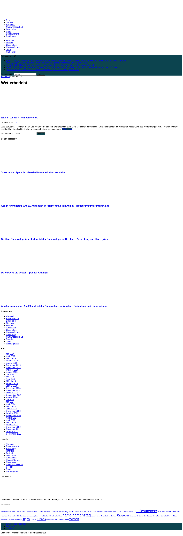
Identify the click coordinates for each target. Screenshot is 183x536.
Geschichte (11, 29)
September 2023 (13, 416)
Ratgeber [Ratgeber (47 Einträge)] (123, 515)
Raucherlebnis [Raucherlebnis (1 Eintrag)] (134, 516)
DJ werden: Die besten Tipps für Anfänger (24, 272)
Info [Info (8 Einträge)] (172, 511)
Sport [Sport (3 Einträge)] (170, 516)
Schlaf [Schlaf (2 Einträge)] (141, 516)
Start (8, 20)
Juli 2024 (10, 400)
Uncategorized (12, 344)
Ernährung (11, 36)
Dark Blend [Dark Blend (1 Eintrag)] (47, 511)
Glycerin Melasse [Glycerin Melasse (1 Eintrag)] (128, 511)
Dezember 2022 (13, 427)
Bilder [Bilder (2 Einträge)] (24, 512)
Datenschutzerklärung (16, 524)
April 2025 (10, 379)
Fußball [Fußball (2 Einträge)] (86, 512)
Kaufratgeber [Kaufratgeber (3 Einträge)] (6, 516)
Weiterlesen (67, 129)
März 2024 (11, 406)
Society (9, 22)
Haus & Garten (13, 47)
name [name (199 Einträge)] (67, 515)
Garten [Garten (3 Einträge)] (92, 512)
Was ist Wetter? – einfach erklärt (19, 117)
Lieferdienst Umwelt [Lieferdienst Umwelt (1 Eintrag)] (22, 516)
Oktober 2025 (12, 370)
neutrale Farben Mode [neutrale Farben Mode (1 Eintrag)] (98, 516)
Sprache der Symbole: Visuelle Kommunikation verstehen (33, 172)
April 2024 (10, 404)
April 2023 (10, 420)
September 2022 (13, 434)
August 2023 (12, 418)
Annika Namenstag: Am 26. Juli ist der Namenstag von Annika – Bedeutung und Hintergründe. (54, 306)
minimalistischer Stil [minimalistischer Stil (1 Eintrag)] (45, 516)
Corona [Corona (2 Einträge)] (40, 512)
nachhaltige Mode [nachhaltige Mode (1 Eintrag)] (56, 516)
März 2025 (11, 381)
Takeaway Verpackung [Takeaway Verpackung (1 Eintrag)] (15, 519)
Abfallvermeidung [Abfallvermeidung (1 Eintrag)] (6, 511)
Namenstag (11, 52)
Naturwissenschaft (14, 27)
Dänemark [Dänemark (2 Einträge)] (54, 512)
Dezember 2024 (13, 388)
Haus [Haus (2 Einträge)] (159, 512)
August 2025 (12, 372)
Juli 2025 (10, 374)
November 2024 (13, 390)
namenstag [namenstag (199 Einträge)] (81, 515)
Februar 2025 (12, 384)
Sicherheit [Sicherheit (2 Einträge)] (164, 516)
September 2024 (13, 395)
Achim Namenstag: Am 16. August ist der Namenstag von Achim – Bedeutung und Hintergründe (55, 205)
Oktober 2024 (12, 393)
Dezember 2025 (13, 365)
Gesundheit (11, 45)
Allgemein (10, 25)
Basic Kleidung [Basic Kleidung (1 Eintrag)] (16, 511)
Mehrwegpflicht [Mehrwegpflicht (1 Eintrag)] (33, 516)
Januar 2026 (11, 363)
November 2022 (13, 429)
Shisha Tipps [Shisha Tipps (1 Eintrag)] (156, 516)
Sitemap (10, 528)
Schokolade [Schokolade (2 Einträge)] (148, 516)
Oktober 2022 (12, 432)
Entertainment (12, 34)
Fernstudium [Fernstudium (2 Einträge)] (79, 512)
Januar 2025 (11, 386)
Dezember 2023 (13, 411)
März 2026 (11, 358)
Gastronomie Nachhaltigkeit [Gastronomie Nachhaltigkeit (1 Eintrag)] (103, 511)
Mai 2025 (10, 377)
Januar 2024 (11, 409)
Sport (8, 31)
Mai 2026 (10, 354)
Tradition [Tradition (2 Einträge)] (33, 519)
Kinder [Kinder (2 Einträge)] (13, 516)
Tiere (8, 49)
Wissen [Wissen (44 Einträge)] (74, 519)
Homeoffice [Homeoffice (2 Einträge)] (166, 512)
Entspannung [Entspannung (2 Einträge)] (63, 512)
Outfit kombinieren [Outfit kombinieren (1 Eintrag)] (110, 516)
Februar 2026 (12, 361)
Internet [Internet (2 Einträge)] (177, 512)
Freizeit (9, 43)
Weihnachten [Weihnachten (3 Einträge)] (64, 519)
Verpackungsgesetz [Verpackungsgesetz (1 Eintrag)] (52, 519)
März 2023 (11, 422)
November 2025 (13, 368)
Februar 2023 (12, 425)
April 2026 (10, 356)
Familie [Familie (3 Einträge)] (71, 512)
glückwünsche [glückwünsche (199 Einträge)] (145, 511)
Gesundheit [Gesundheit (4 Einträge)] (117, 511)
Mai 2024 (10, 402)
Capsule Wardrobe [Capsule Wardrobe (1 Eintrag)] (31, 511)
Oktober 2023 (12, 413)
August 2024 (12, 397)
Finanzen (10, 40)
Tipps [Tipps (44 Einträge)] (26, 519)
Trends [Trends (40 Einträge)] (41, 519)
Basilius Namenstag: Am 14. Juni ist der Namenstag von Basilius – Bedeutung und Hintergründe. (56, 239)
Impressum (11, 526)
